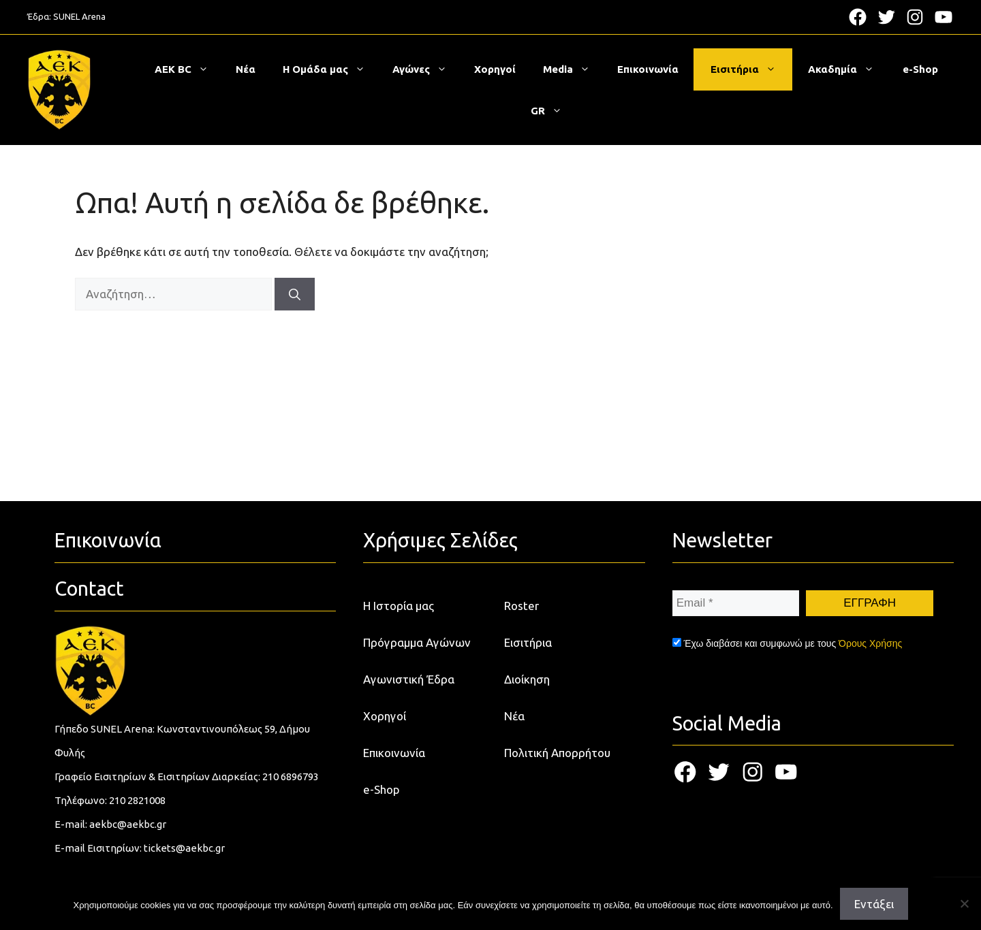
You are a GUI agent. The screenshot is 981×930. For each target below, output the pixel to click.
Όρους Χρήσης (870, 643)
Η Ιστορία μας (398, 605)
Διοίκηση (527, 679)
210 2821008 (137, 800)
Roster (521, 605)
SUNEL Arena (79, 16)
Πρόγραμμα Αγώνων (417, 642)
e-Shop (920, 69)
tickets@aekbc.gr (184, 848)
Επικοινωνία (648, 69)
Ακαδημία (848, 69)
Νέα (245, 69)
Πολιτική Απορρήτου (557, 752)
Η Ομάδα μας (331, 69)
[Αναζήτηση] (295, 294)
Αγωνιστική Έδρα (408, 679)
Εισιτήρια (750, 69)
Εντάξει (874, 903)
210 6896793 (290, 776)
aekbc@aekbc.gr (127, 824)
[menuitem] (546, 111)
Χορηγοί (495, 69)
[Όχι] (964, 903)
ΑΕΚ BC (188, 69)
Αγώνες (426, 69)
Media (573, 69)
